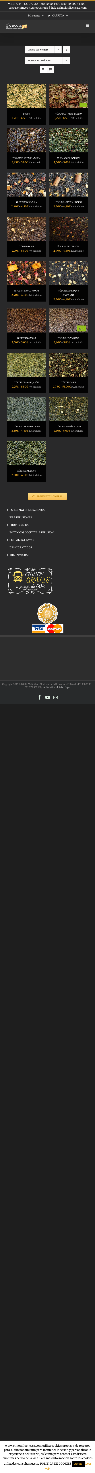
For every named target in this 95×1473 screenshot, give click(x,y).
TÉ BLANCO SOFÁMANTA (68, 158)
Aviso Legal (64, 687)
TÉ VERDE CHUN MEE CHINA (26, 426)
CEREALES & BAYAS (21, 540)
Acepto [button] (78, 1463)
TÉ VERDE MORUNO (26, 471)
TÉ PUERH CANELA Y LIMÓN (68, 202)
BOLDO (26, 114)
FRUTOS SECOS (18, 525)
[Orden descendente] (66, 49)
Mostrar (39, 60)
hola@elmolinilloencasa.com (69, 7)
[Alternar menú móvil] (88, 25)
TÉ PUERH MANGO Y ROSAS (26, 290)
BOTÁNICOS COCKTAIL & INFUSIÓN (31, 532)
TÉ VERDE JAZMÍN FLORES (68, 426)
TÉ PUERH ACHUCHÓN (26, 202)
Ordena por (38, 49)
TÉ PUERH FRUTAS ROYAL (69, 246)
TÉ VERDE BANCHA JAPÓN (26, 382)
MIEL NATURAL (19, 555)
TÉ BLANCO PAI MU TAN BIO (68, 114)
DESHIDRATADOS (20, 547)
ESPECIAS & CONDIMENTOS (26, 510)
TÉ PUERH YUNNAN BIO (68, 338)
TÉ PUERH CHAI (26, 246)
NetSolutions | (51, 687)
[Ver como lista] (50, 69)
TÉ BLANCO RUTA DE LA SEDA (26, 158)
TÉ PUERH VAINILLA (26, 338)
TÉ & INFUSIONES (20, 517)
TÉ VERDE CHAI (68, 382)
